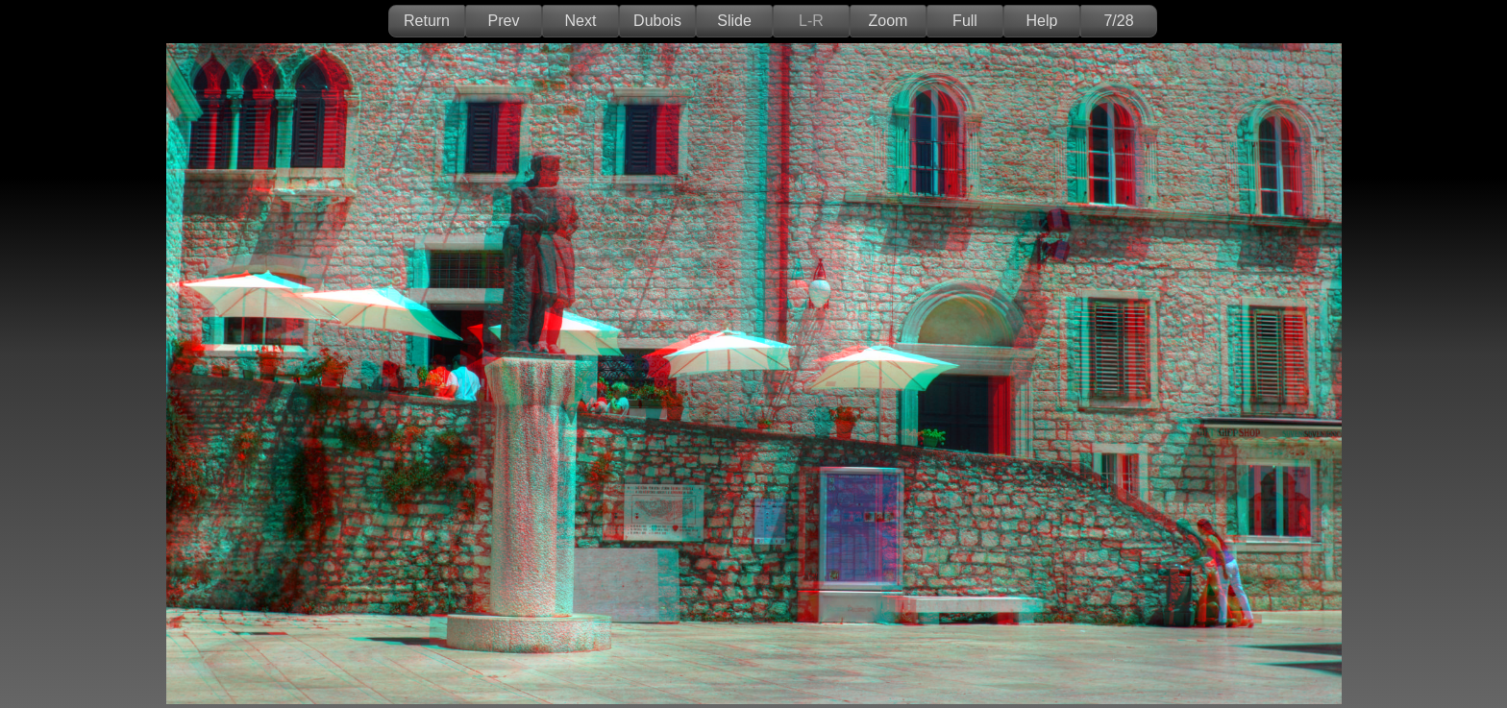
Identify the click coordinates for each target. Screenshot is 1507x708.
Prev (504, 20)
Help (1042, 20)
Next (581, 20)
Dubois (657, 20)
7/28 (1118, 20)
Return (427, 20)
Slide (734, 20)
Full (964, 20)
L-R (811, 20)
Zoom (888, 20)
